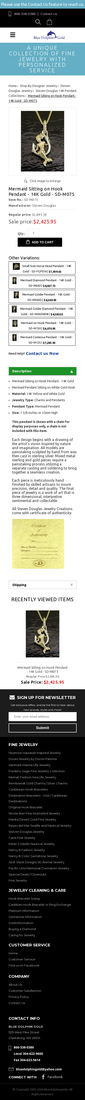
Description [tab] (42, 371)
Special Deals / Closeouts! (27, 874)
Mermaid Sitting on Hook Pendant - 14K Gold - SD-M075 (42, 669)
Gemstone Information (25, 917)
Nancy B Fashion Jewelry (27, 850)
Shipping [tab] (42, 585)
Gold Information (21, 923)
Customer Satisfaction (25, 990)
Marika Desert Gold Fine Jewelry (32, 819)
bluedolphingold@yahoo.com (39, 1069)
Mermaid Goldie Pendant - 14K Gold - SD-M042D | (42, 296)
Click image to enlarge (45, 181)
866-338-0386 (25, 14)
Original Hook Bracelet (25, 807)
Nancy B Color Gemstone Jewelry (33, 856)
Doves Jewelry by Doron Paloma (33, 759)
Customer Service (22, 959)
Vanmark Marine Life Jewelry (30, 765)
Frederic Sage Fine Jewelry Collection (37, 771)
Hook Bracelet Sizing (24, 898)
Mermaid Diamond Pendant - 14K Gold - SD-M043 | (42, 282)
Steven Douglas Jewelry (26, 831)
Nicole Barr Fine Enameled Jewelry (34, 813)
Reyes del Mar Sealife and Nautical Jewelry (40, 825)
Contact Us (49, 14)
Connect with (22, 1077)
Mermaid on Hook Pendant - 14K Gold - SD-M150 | (42, 325)
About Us (15, 984)
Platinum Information (24, 910)
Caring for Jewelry (22, 935)
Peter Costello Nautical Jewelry (32, 844)
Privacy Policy (19, 997)
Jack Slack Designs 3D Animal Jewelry (36, 862)
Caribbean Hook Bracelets (28, 789)
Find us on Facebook (24, 965)
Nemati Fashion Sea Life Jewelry (32, 777)
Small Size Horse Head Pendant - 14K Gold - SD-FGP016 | (42, 268)
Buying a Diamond (22, 929)
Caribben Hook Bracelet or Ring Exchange (40, 904)
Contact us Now (42, 353)
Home (13, 953)
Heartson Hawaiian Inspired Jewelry (35, 753)
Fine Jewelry (18, 880)
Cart (50, 22)
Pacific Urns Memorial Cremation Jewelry (39, 868)
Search (38, 22)
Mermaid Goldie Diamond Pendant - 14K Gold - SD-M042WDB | (42, 310)
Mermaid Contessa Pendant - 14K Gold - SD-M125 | (42, 339)
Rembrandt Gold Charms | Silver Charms (38, 783)
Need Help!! (17, 353)
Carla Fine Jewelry (22, 838)
